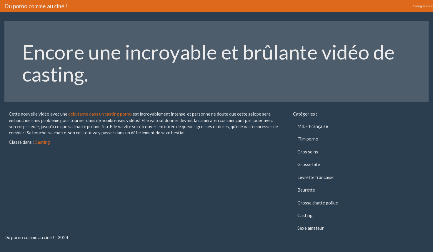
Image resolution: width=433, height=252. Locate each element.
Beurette (306, 189)
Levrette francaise (315, 177)
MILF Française (312, 126)
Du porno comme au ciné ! (36, 6)
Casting (42, 142)
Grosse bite (308, 164)
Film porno (307, 138)
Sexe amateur (310, 228)
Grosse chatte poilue (317, 202)
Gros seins (307, 151)
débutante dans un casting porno (100, 113)
